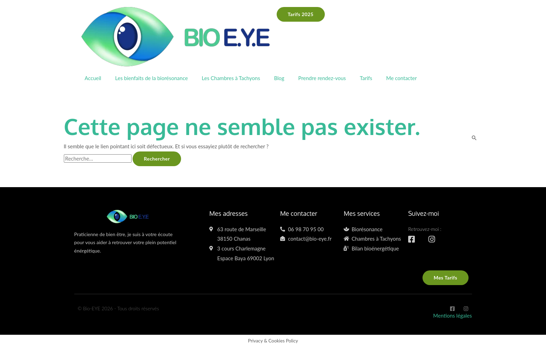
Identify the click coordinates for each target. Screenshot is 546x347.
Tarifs (366, 78)
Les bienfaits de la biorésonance (151, 78)
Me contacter (401, 78)
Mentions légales (452, 315)
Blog (279, 78)
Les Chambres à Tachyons (231, 78)
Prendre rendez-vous (322, 78)
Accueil (93, 78)
